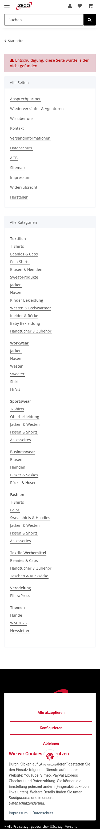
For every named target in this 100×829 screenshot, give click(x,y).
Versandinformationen (30, 138)
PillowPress (20, 595)
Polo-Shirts (19, 261)
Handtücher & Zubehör (30, 331)
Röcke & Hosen (23, 482)
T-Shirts (17, 246)
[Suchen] (44, 20)
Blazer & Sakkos (24, 474)
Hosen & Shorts (24, 432)
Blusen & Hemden (26, 269)
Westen (16, 366)
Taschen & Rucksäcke (29, 575)
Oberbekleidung (24, 416)
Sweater (17, 373)
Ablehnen (51, 743)
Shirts (15, 381)
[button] (70, 6)
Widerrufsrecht (23, 187)
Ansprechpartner (25, 98)
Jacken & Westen (25, 424)
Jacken (16, 284)
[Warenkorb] (90, 6)
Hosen (15, 292)
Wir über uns (22, 118)
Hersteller (19, 197)
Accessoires (20, 439)
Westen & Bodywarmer (30, 307)
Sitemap (17, 167)
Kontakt (17, 128)
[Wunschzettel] (80, 6)
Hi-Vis (15, 389)
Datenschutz (43, 813)
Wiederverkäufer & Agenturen (37, 108)
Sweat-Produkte (24, 277)
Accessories (20, 540)
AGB (14, 157)
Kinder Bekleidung (26, 300)
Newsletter (20, 630)
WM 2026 (18, 622)
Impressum (18, 813)
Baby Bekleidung (25, 323)
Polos (14, 509)
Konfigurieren (51, 728)
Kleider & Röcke (24, 315)
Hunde (16, 615)
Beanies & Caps (24, 253)
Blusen (16, 459)
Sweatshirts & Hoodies (30, 517)
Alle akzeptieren (51, 712)
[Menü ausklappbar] (7, 3)
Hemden (17, 467)
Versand (71, 826)
